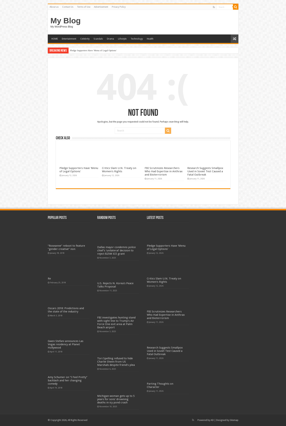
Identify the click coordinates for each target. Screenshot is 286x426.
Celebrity (85, 38)
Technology (137, 38)
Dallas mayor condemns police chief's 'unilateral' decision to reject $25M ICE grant (116, 250)
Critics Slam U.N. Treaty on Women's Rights (119, 169)
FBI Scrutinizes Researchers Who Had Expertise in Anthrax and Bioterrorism (164, 171)
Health (150, 38)
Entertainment (69, 38)
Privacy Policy (119, 7)
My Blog (66, 20)
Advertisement (101, 7)
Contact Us (67, 7)
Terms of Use (83, 7)
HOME (54, 38)
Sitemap (234, 420)
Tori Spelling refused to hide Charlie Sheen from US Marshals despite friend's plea (116, 362)
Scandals (98, 38)
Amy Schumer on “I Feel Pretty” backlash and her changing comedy (67, 380)
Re (49, 278)
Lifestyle (122, 38)
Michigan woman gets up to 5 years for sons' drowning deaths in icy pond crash (116, 399)
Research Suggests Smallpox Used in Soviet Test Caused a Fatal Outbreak (205, 171)
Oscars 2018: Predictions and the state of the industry (66, 310)
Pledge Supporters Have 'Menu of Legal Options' (93, 50)
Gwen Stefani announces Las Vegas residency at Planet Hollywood (65, 344)
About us (54, 7)
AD (212, 420)
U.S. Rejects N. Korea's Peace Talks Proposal (115, 285)
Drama (110, 38)
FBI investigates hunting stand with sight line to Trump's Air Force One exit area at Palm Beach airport (116, 322)
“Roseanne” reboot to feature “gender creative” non (66, 247)
